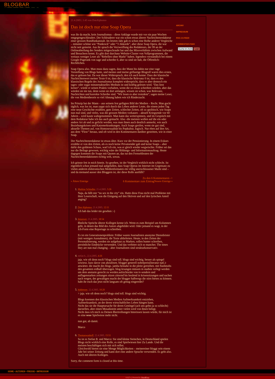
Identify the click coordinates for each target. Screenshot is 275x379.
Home (11, 371)
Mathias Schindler (86, 189)
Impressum (182, 32)
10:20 (102, 289)
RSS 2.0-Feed (182, 38)
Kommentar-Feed (185, 44)
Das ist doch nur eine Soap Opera (101, 26)
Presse (31, 371)
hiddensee (82, 289)
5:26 (109, 189)
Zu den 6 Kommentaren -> (158, 178)
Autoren (20, 371)
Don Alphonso (85, 207)
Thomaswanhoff (85, 335)
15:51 (108, 335)
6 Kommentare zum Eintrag (138, 181)
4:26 (100, 256)
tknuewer (82, 219)
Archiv (180, 25)
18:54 (101, 219)
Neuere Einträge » (163, 181)
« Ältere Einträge (79, 181)
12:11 (106, 207)
